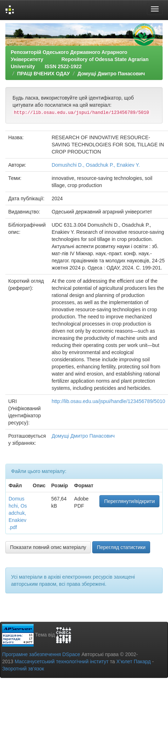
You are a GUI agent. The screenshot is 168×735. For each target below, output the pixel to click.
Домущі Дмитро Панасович (111, 73)
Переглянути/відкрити (129, 501)
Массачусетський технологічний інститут (62, 661)
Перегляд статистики (121, 547)
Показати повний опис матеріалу (48, 547)
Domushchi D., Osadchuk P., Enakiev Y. (95, 165)
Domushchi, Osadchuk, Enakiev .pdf (18, 513)
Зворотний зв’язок (23, 668)
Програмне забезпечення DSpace (41, 654)
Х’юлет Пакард (134, 661)
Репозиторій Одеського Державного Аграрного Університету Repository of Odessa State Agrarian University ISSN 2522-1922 (79, 59)
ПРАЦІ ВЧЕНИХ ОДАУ (43, 73)
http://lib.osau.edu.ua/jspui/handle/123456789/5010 (108, 401)
